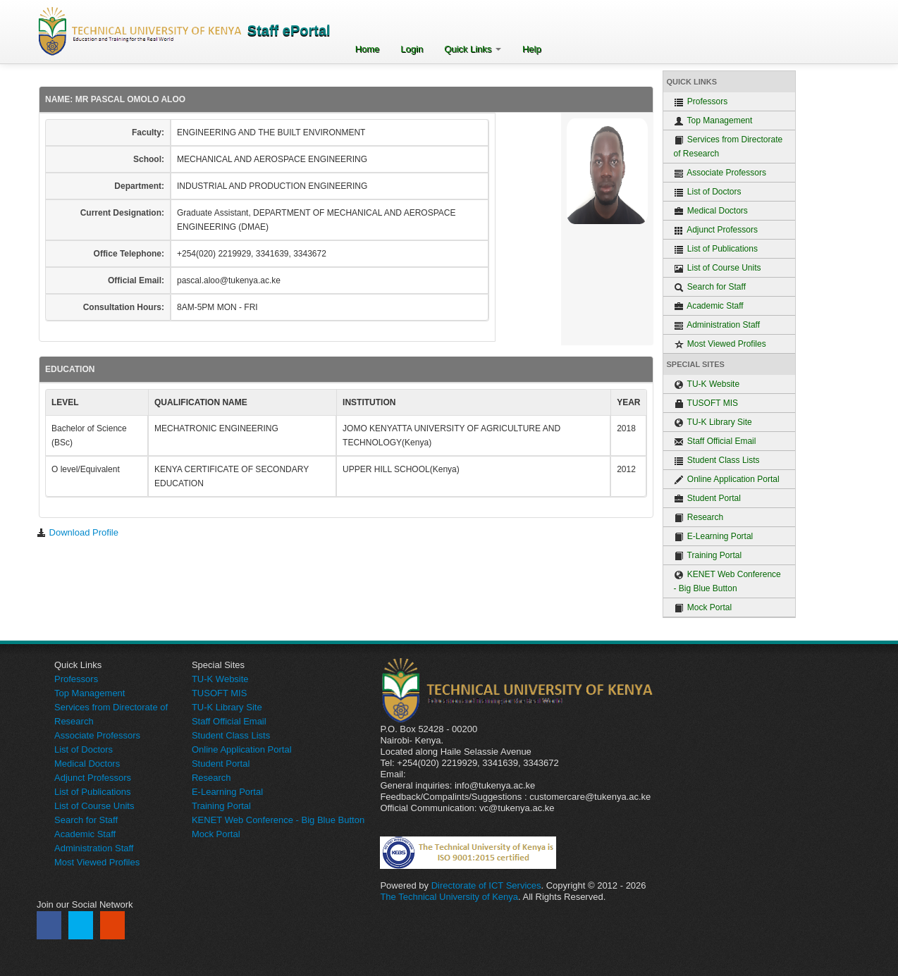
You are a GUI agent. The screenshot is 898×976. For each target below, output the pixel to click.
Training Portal (708, 555)
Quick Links (472, 49)
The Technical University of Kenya (449, 896)
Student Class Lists (717, 460)
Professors (701, 102)
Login (411, 49)
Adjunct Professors (716, 230)
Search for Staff (710, 287)
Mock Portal (703, 608)
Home (367, 49)
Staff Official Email (715, 441)
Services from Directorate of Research (728, 147)
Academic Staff (709, 306)
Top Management (713, 121)
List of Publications (716, 249)
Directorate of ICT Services (486, 885)
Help (531, 49)
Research (699, 517)
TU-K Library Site (713, 422)
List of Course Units (717, 268)
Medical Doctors (711, 211)
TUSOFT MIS (706, 403)
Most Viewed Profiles (720, 344)
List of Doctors (708, 192)
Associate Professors (720, 173)
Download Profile (77, 532)
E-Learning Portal (714, 536)
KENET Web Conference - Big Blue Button (727, 581)
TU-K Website (707, 384)
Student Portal (707, 498)
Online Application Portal (727, 479)
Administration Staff (717, 325)
